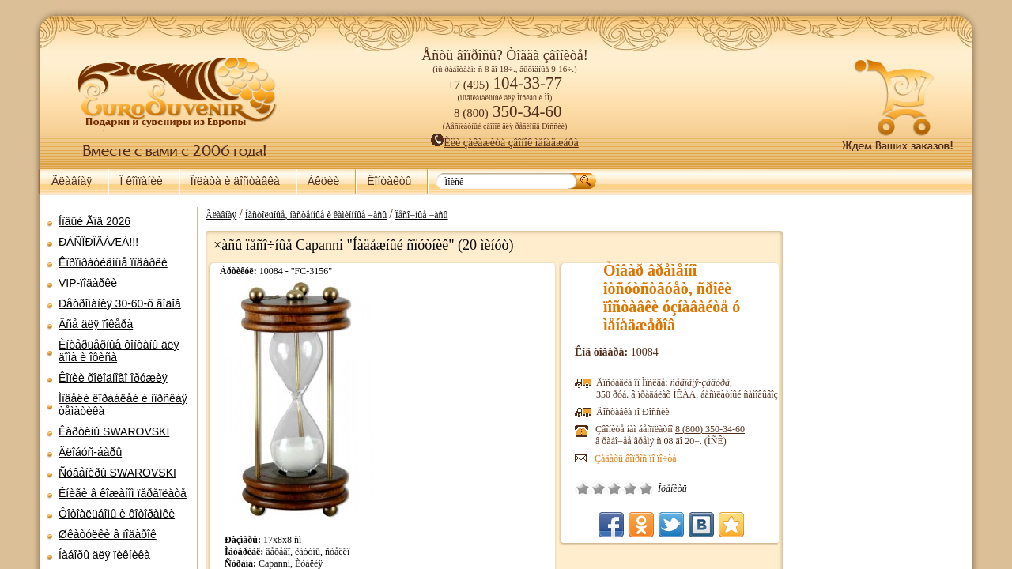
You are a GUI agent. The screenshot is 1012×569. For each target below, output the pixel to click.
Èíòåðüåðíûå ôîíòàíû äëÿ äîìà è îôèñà (119, 351)
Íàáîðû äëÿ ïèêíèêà (104, 554)
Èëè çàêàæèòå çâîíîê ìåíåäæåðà (505, 143)
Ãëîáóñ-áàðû (90, 452)
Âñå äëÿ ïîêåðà (96, 324)
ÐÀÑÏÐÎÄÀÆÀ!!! (98, 242)
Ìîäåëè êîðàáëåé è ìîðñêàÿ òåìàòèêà (123, 404)
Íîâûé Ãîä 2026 (94, 221)
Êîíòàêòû (389, 181)
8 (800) (710, 429)
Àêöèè (323, 181)
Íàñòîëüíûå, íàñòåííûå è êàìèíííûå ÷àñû (316, 214)
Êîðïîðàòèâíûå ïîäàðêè (113, 262)
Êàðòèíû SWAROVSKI (114, 431)
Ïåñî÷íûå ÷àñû (421, 214)
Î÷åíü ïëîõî (583, 488)
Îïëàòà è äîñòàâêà (235, 181)
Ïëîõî (598, 488)
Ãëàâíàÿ (71, 181)
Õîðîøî (630, 488)
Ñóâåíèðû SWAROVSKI (117, 472)
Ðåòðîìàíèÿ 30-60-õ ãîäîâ (120, 303)
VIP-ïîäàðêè (88, 283)
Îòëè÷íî (646, 488)
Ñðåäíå (614, 488)
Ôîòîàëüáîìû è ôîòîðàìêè (117, 513)
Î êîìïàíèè (140, 181)
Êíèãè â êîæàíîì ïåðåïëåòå (123, 493)
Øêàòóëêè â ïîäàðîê (108, 534)
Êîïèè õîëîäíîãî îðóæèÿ (113, 377)
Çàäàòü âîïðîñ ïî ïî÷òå (636, 458)
